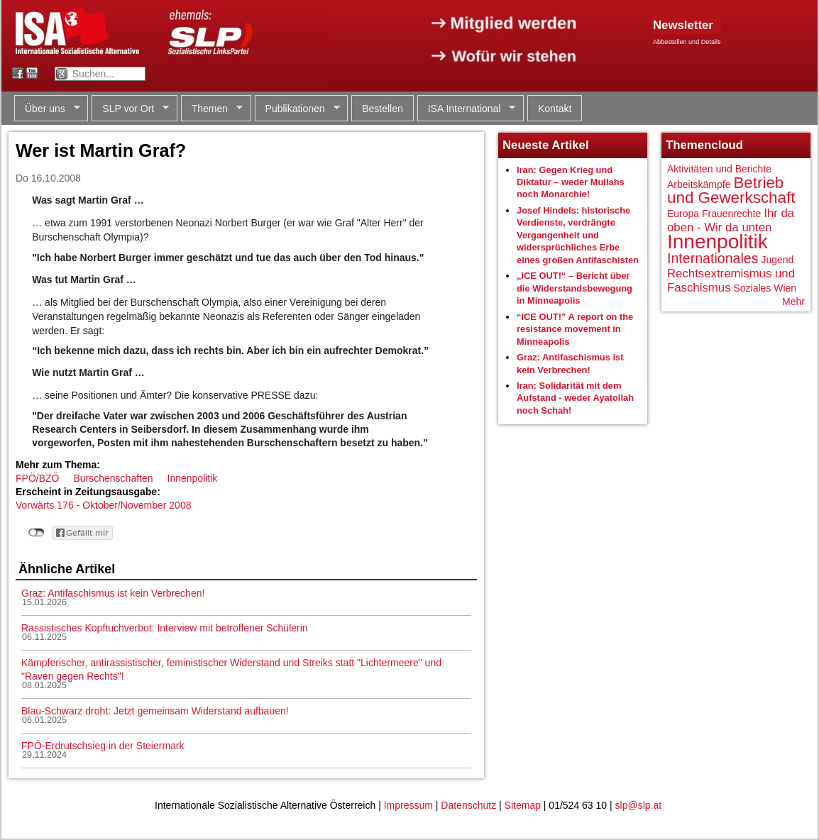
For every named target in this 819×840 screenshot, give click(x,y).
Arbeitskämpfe (698, 184)
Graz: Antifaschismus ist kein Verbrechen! (112, 593)
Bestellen (382, 108)
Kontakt (554, 108)
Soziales (752, 288)
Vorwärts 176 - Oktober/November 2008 (103, 505)
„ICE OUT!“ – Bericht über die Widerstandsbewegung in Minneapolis (574, 288)
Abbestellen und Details (687, 41)
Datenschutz (468, 805)
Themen (212, 109)
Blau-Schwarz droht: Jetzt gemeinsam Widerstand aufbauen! (155, 711)
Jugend (777, 259)
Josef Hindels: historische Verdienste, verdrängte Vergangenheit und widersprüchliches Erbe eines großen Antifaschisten (578, 235)
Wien (785, 288)
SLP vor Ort (130, 109)
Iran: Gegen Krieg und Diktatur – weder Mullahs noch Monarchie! (571, 182)
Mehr (793, 301)
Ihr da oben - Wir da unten (730, 220)
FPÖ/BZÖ (37, 478)
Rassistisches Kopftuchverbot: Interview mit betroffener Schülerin (164, 628)
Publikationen (297, 109)
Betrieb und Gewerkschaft (731, 190)
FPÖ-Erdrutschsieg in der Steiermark (103, 745)
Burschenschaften (113, 478)
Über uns (47, 109)
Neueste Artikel (545, 145)
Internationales (713, 258)
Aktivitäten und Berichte (719, 169)
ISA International (466, 109)
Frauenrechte (731, 213)
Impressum (408, 805)
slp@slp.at (638, 805)
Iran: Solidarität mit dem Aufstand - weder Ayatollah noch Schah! (575, 398)
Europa (683, 213)
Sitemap (523, 805)
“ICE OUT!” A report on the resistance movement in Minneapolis (575, 329)
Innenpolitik (192, 478)
